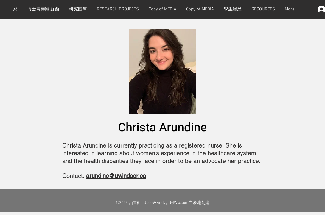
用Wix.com (179, 202)
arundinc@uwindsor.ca (116, 175)
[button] (118, 9)
